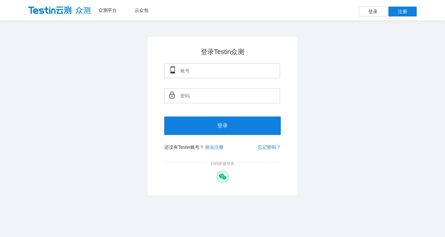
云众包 (141, 10)
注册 (402, 11)
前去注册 (214, 147)
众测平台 (107, 10)
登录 (373, 11)
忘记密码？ (269, 147)
